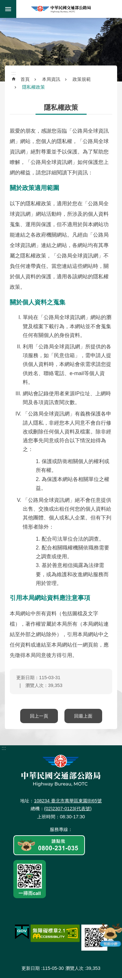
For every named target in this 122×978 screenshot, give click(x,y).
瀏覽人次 (74, 968)
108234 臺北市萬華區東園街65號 (68, 800)
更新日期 (30, 968)
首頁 (25, 79)
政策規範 (82, 79)
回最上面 (83, 716)
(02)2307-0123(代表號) (68, 808)
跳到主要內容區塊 (3, 3)
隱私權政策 (33, 87)
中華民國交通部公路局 (61, 9)
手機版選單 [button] (8, 9)
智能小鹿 (110, 935)
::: (4, 19)
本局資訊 (51, 79)
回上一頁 (39, 716)
